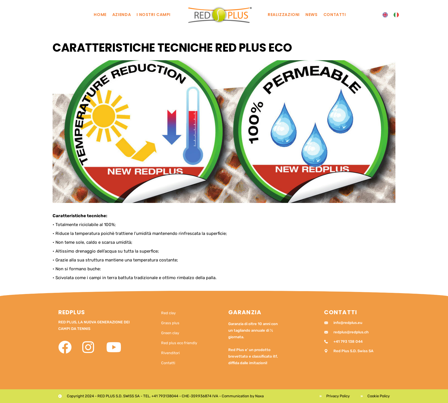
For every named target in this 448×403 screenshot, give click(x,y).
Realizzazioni (284, 14)
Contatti (334, 14)
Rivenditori (170, 353)
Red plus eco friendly (179, 343)
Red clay (168, 313)
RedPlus (71, 312)
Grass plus (170, 323)
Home (100, 14)
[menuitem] (385, 15)
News (311, 14)
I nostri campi (154, 14)
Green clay (170, 333)
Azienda (121, 14)
